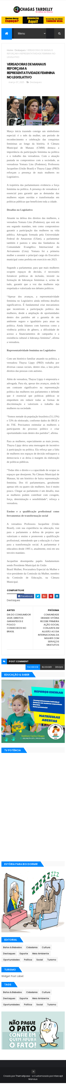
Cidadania (31, 949)
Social (39, 961)
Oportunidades (11, 961)
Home (10, 51)
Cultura (46, 949)
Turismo (51, 961)
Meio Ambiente (40, 955)
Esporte (24, 955)
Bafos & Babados (12, 949)
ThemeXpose (22, 1077)
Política (28, 961)
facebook (32, 668)
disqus (59, 668)
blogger (47, 668)
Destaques (20, 51)
